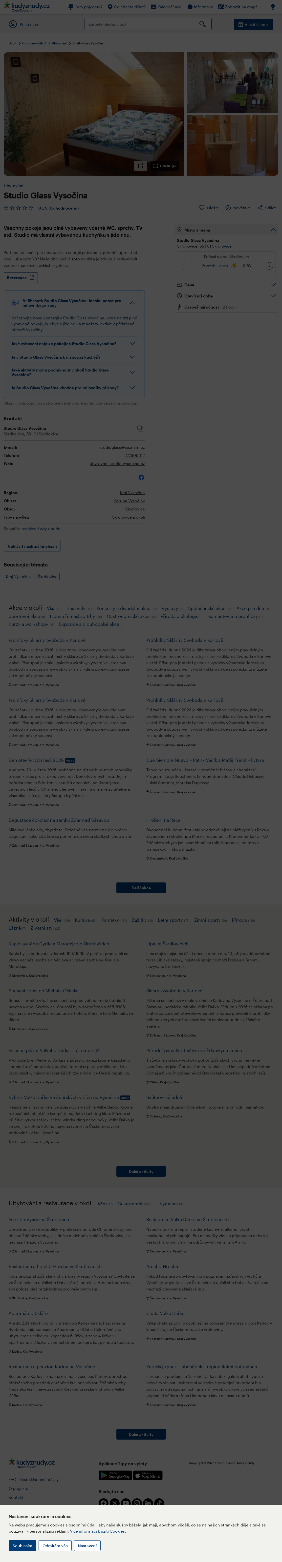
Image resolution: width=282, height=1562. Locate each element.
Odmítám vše (55, 1545)
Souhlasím (22, 1545)
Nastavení (87, 1545)
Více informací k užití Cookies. (98, 1531)
